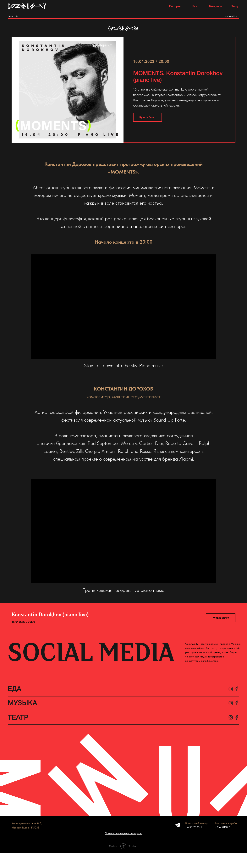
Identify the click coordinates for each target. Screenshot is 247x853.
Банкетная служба (226, 823)
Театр (235, 6)
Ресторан (175, 6)
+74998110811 (232, 16)
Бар (194, 6)
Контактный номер (196, 823)
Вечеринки (215, 6)
